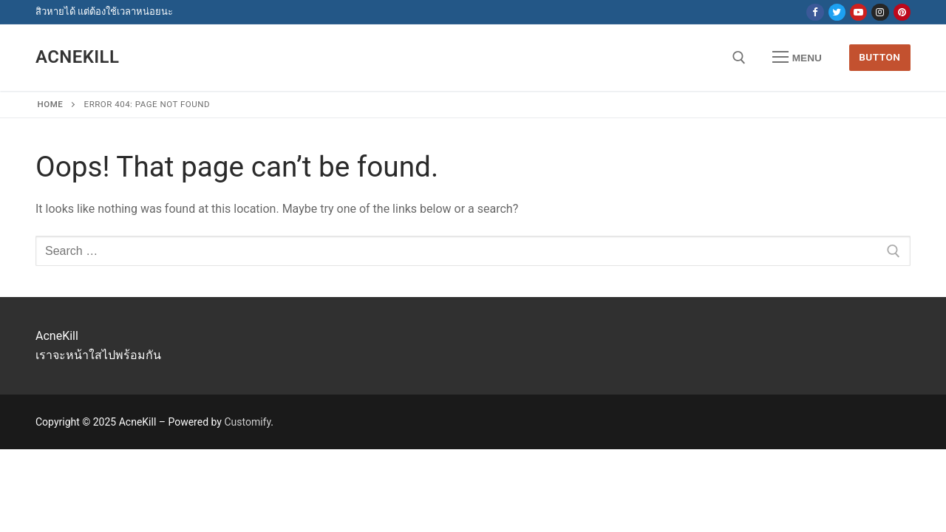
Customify (247, 422)
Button (879, 57)
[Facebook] (814, 12)
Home (51, 104)
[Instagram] (879, 12)
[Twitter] (836, 12)
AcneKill (77, 57)
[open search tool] (739, 57)
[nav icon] (797, 57)
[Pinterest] (902, 12)
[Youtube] (858, 12)
